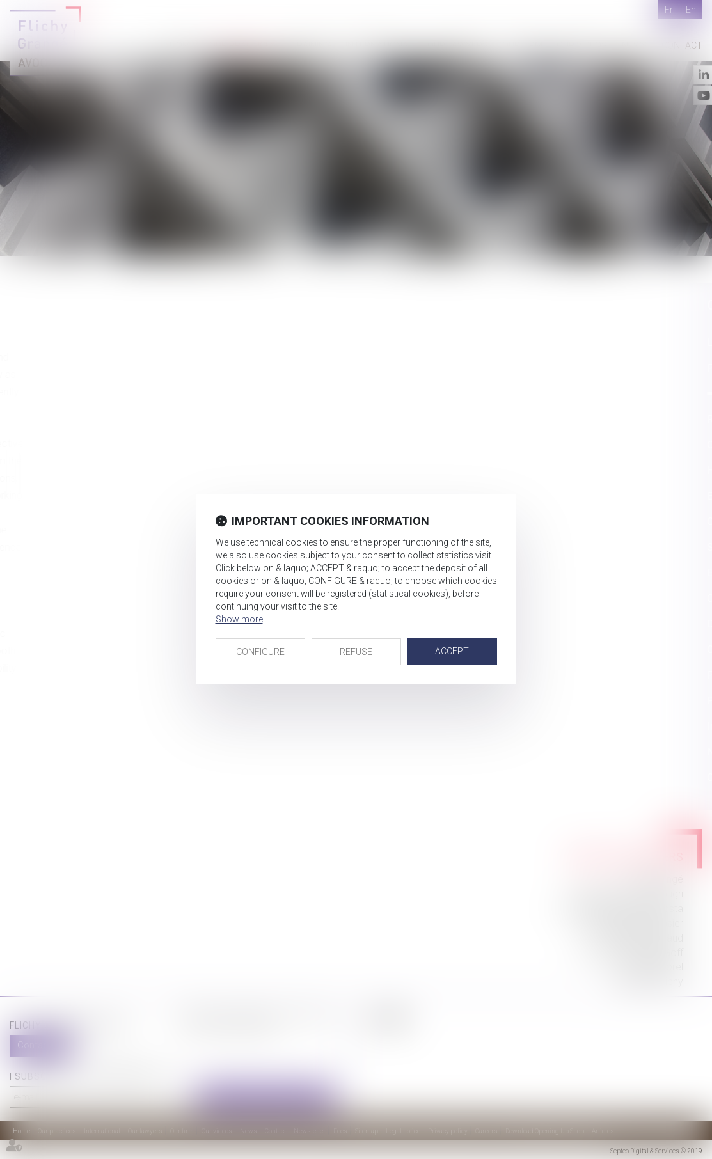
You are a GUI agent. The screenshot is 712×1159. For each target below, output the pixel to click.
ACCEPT (452, 651)
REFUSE (356, 652)
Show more (239, 619)
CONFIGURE (260, 652)
